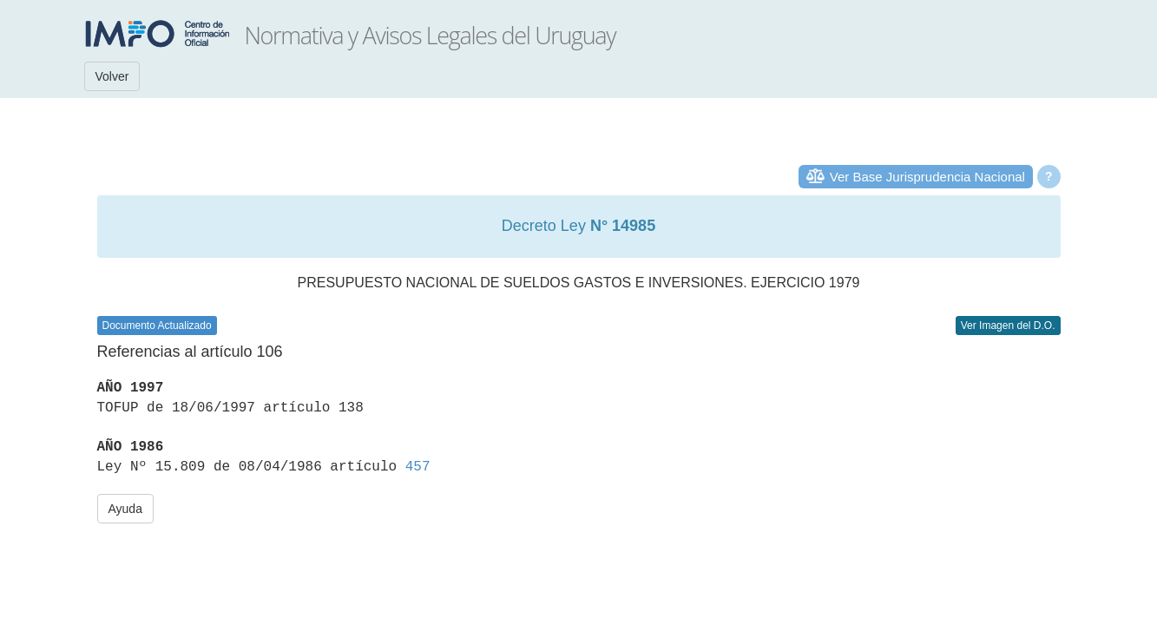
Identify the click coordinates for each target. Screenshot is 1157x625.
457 (418, 467)
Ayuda (125, 509)
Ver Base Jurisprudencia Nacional (927, 176)
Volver (112, 76)
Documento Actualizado (157, 325)
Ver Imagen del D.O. (1008, 325)
